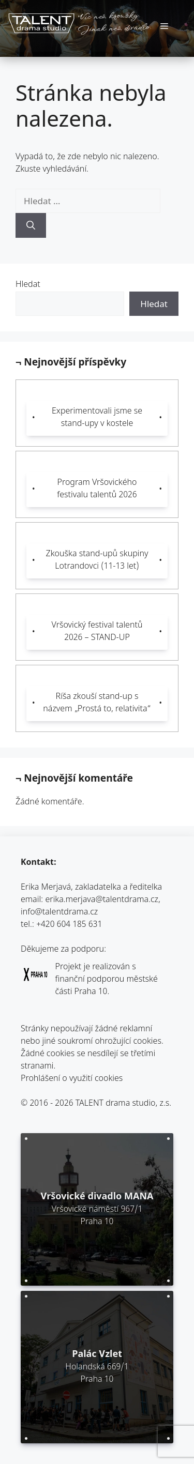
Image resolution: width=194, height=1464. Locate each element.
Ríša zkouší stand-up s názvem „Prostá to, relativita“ (97, 703)
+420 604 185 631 (69, 925)
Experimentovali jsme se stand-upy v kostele (97, 418)
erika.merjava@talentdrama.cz (102, 900)
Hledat (28, 285)
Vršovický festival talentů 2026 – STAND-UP (97, 632)
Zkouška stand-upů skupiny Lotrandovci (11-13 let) (97, 560)
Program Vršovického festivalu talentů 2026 (97, 489)
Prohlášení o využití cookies (72, 1079)
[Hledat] (31, 225)
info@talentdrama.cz (59, 912)
